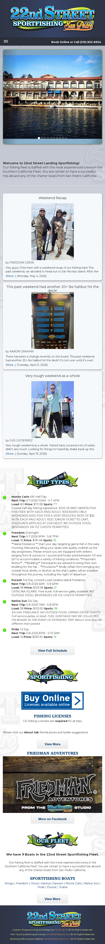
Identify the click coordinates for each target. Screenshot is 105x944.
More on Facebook (52, 819)
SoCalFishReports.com (58, 934)
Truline (63, 887)
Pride (41, 887)
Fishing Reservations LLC (57, 938)
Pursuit (51, 887)
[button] (10, 97)
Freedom (22, 883)
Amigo (9, 883)
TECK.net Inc (62, 929)
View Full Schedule (52, 650)
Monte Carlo (74, 883)
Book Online (60, 42)
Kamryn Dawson (52, 883)
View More (52, 744)
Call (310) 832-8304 (87, 42)
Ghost (35, 883)
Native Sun (91, 883)
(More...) (11, 276)
